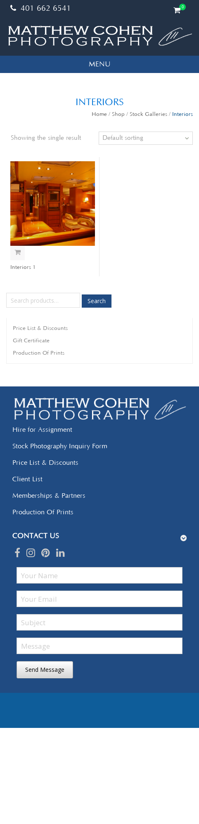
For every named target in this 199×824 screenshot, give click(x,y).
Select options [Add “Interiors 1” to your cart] (17, 253)
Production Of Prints (38, 353)
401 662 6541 (40, 9)
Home (99, 114)
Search (97, 301)
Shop (118, 114)
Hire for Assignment (42, 429)
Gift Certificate (31, 341)
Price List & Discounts (40, 328)
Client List (27, 479)
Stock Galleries (148, 114)
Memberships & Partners (48, 495)
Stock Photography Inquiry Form (59, 446)
